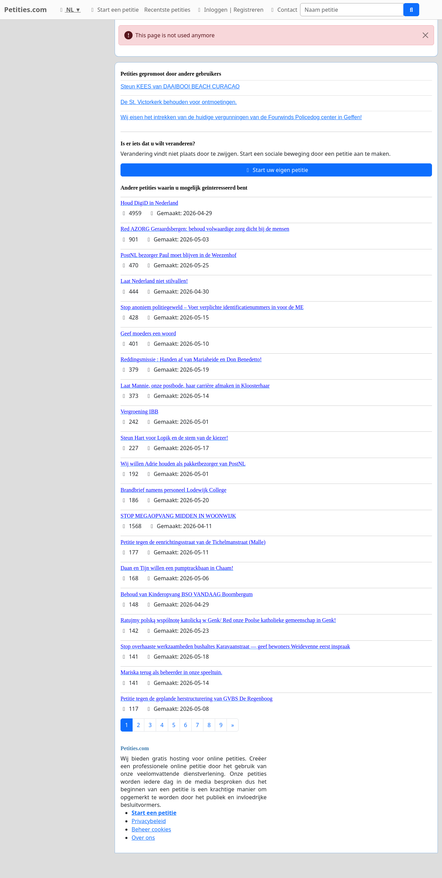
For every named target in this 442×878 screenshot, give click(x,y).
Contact (283, 9)
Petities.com (25, 9)
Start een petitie (114, 9)
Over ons (143, 837)
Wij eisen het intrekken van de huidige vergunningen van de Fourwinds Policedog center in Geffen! (241, 117)
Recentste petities (167, 9)
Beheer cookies (151, 829)
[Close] (425, 35)
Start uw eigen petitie (276, 170)
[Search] (352, 9)
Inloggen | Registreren (229, 9)
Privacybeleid (149, 821)
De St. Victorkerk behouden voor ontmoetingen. (179, 102)
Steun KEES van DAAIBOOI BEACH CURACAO (180, 86)
